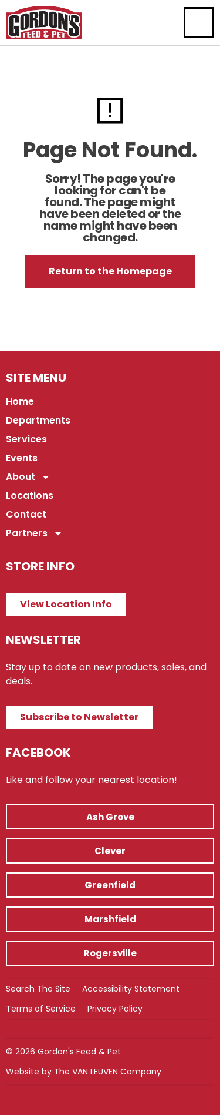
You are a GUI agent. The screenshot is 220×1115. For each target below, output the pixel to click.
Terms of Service (41, 1009)
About (28, 477)
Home (20, 401)
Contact (26, 514)
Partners (34, 533)
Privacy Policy (115, 1009)
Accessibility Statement (131, 989)
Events (22, 458)
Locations (29, 495)
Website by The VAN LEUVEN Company (83, 1071)
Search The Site (38, 989)
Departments (38, 420)
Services (26, 439)
